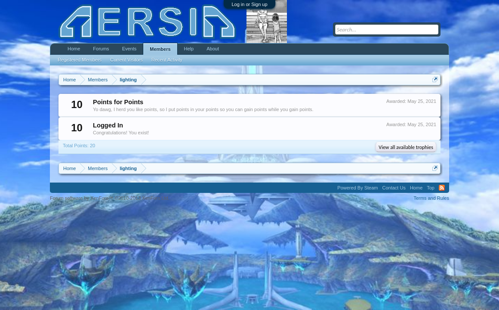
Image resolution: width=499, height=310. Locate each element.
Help (189, 48)
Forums (101, 48)
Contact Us (393, 187)
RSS (442, 188)
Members (160, 49)
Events (129, 48)
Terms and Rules (431, 198)
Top (430, 187)
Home (74, 48)
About (212, 48)
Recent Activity (166, 59)
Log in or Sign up (249, 4)
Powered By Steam (357, 187)
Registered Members (80, 59)
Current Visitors (126, 59)
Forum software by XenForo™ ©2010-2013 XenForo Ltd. (109, 198)
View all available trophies (406, 147)
